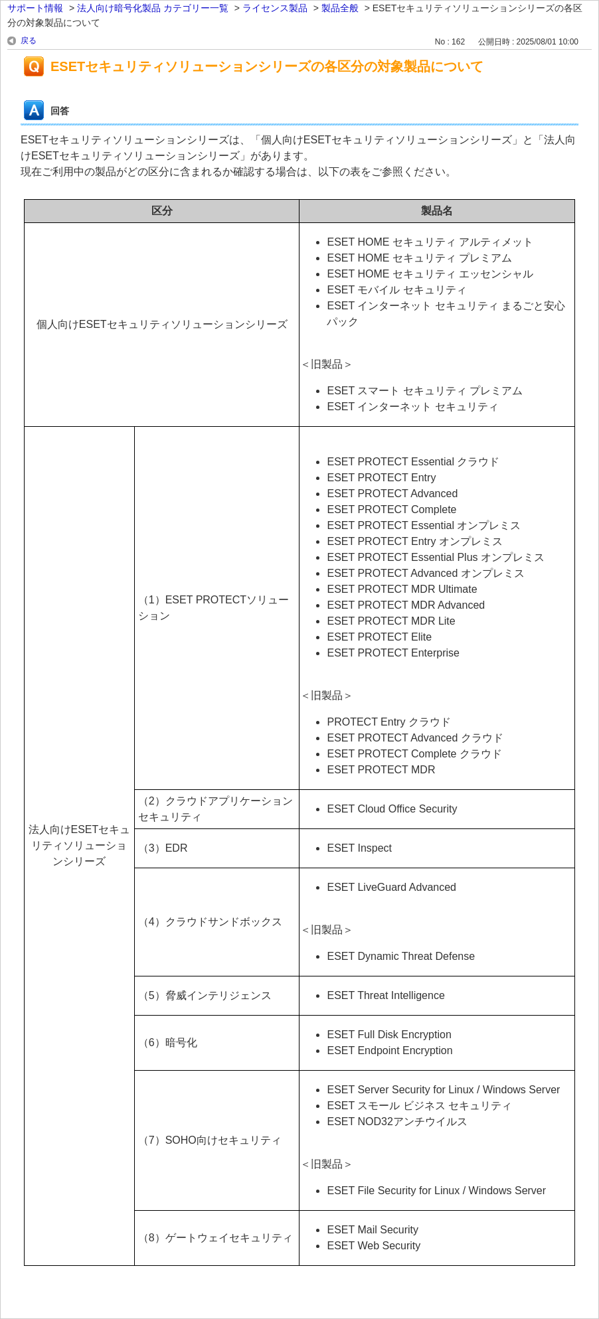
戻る (29, 40)
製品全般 (340, 8)
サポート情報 (35, 8)
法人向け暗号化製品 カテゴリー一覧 (152, 8)
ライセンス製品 (274, 8)
